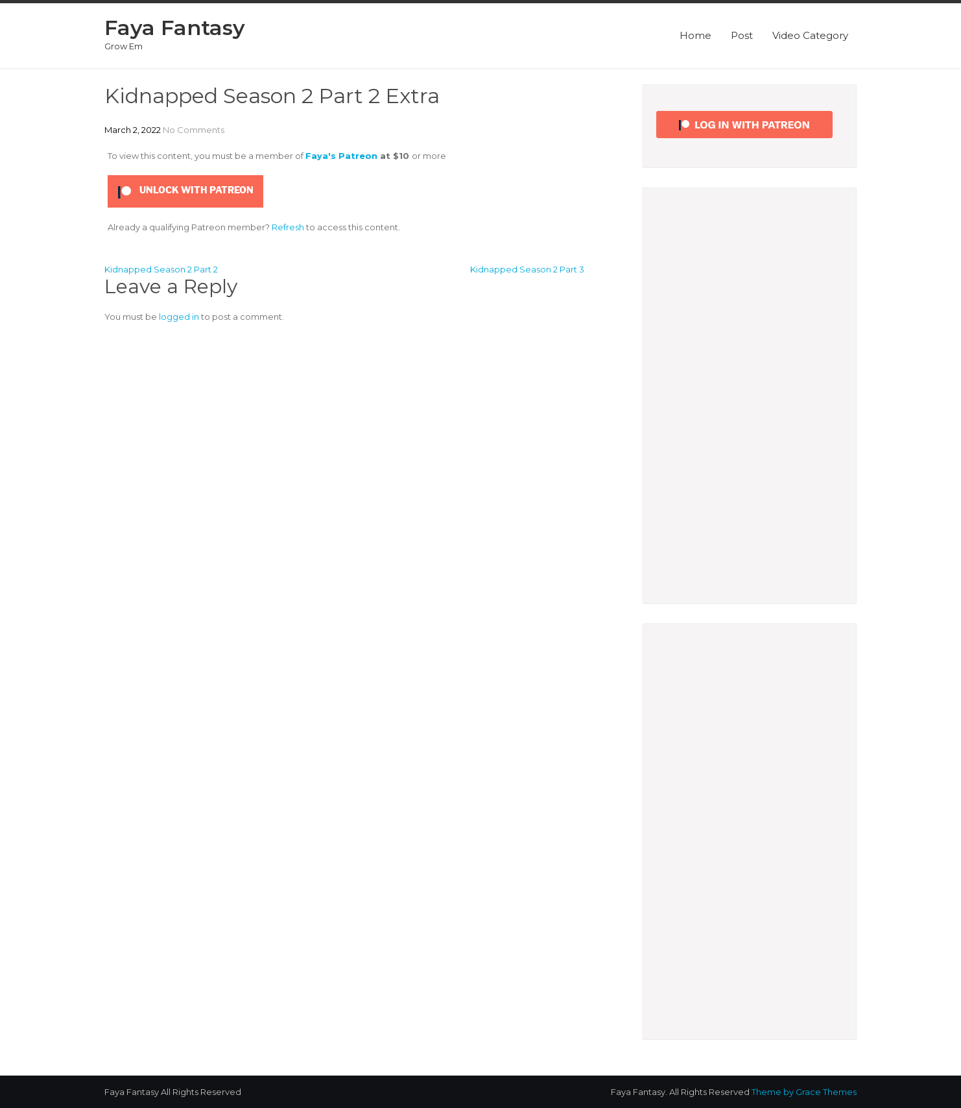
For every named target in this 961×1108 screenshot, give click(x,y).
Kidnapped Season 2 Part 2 (161, 269)
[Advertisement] (749, 395)
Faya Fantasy (174, 27)
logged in (179, 316)
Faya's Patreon (341, 156)
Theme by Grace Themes (804, 1092)
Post (742, 35)
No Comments (193, 130)
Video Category (810, 35)
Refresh (288, 227)
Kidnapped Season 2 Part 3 (527, 269)
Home (695, 35)
